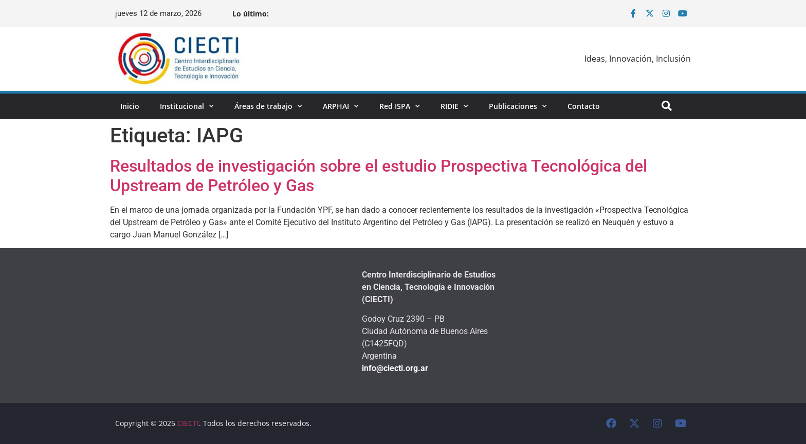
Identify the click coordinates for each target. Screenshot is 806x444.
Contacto (583, 106)
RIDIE (454, 106)
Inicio (129, 106)
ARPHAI (341, 106)
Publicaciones (518, 106)
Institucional (187, 106)
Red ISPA (399, 106)
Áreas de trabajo (268, 106)
